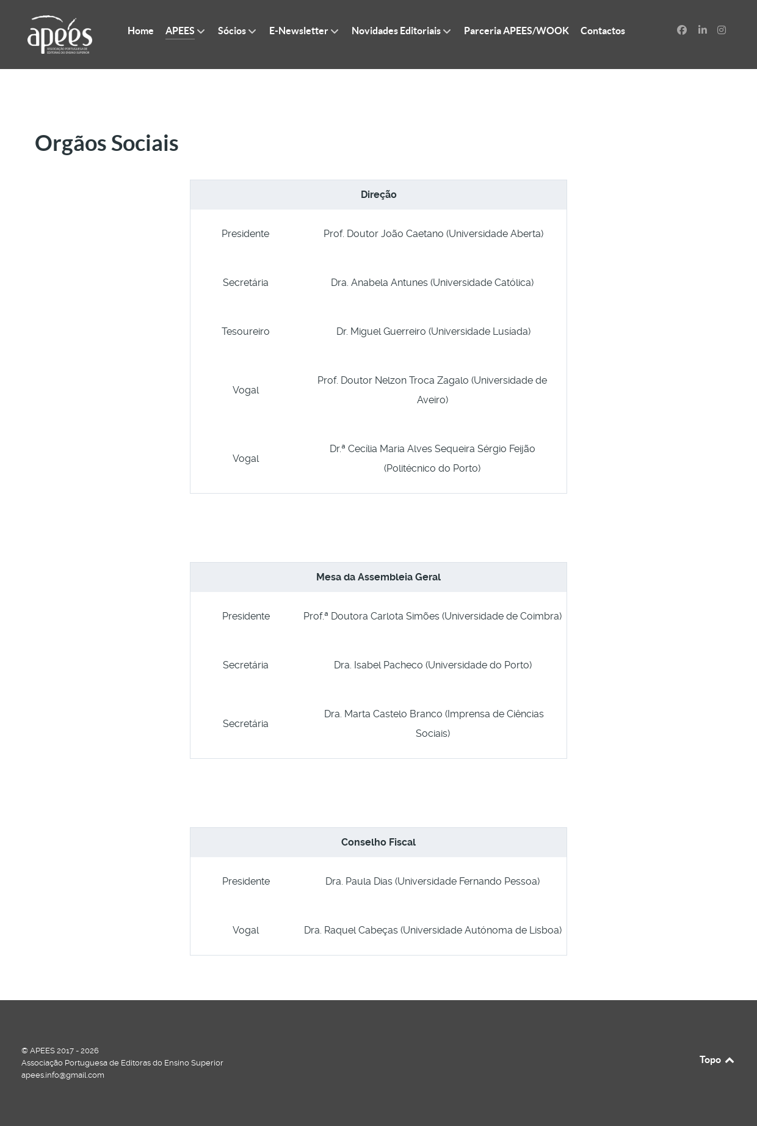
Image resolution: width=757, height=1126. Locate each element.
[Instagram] (721, 30)
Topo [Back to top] (718, 1059)
